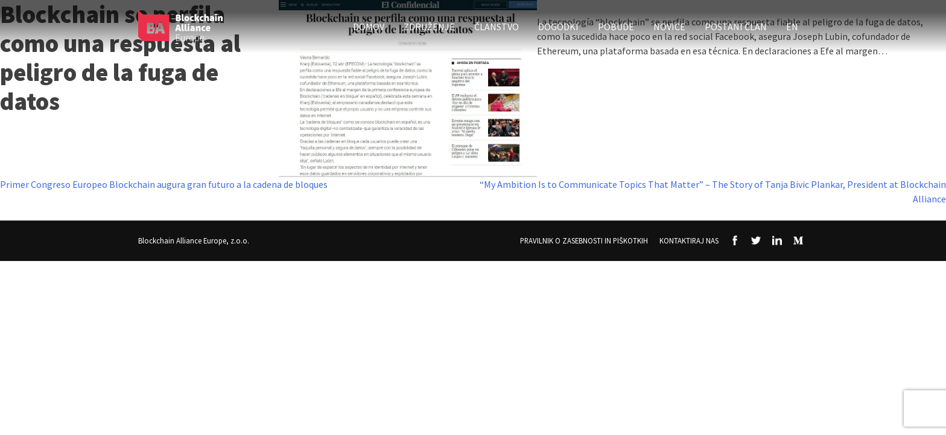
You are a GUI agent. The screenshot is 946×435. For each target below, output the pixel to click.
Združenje (429, 27)
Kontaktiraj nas (689, 240)
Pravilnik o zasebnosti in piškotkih (584, 240)
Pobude (616, 27)
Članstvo (496, 27)
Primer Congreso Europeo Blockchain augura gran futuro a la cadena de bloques (164, 184)
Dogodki (558, 27)
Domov (368, 27)
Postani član (736, 27)
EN (792, 27)
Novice (669, 27)
